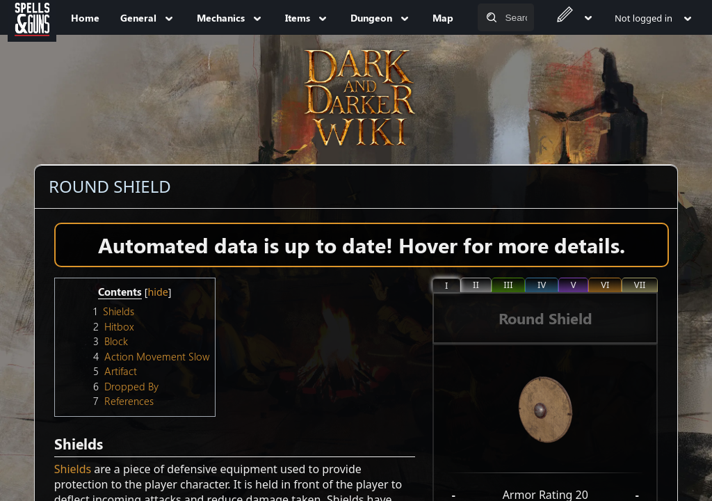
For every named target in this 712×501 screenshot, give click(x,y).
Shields (72, 469)
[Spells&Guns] (32, 17)
